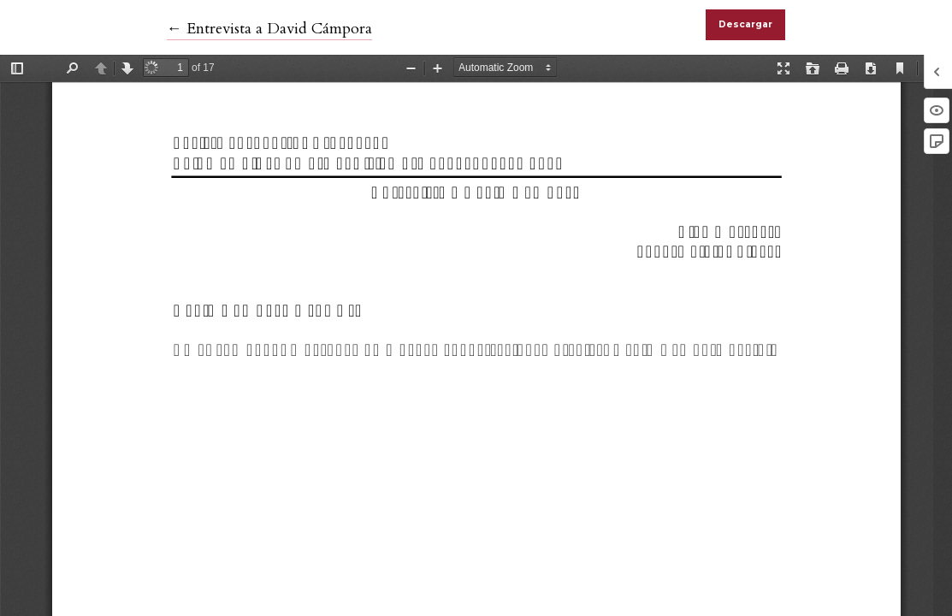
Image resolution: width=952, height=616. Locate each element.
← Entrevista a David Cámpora (269, 28)
